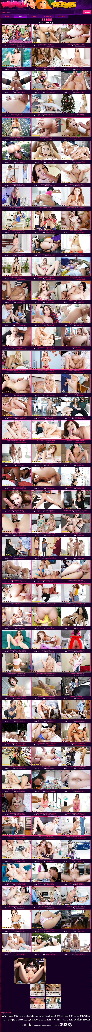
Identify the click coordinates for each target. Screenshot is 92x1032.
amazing (78, 115)
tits (83, 628)
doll (53, 488)
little (80, 768)
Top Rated (47, 16)
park (23, 465)
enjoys (50, 139)
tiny (23, 69)
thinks (22, 209)
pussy (23, 115)
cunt (84, 209)
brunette (24, 651)
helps (51, 115)
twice (82, 558)
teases (23, 325)
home (82, 768)
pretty (51, 185)
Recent (34, 16)
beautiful (53, 372)
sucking (23, 744)
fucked (77, 45)
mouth (20, 45)
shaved (77, 209)
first (20, 209)
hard (84, 45)
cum (24, 45)
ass (18, 139)
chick (54, 954)
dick (18, 45)
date (83, 908)
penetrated (79, 418)
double (23, 628)
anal (18, 278)
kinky (53, 675)
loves (53, 162)
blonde (80, 45)
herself (50, 488)
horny (21, 162)
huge (48, 162)
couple (82, 511)
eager (24, 768)
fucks (50, 69)
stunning (18, 255)
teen (48, 45)
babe (77, 92)
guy (83, 325)
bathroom (52, 465)
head (51, 908)
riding (79, 605)
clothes (82, 69)
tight (50, 45)
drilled (79, 651)
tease (83, 348)
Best (20, 16)
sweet (83, 278)
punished (81, 395)
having (77, 675)
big (24, 92)
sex (21, 69)
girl (23, 908)
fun (80, 558)
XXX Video (61, 16)
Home (7, 16)
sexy (83, 92)
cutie (51, 768)
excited (54, 558)
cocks (19, 744)
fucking (18, 232)
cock (53, 45)
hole (19, 69)
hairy (53, 744)
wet (54, 115)
